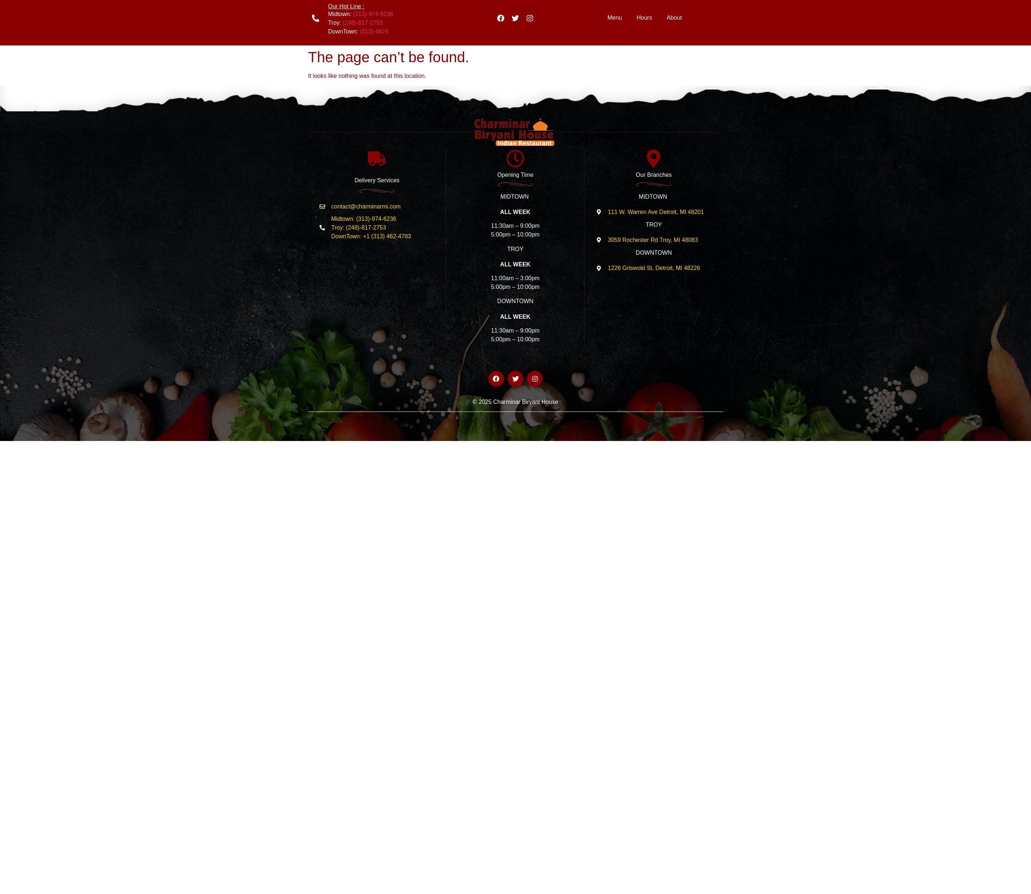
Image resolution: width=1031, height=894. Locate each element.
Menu (614, 18)
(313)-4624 (374, 31)
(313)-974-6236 (373, 14)
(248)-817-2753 (363, 23)
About (674, 18)
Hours (644, 18)
